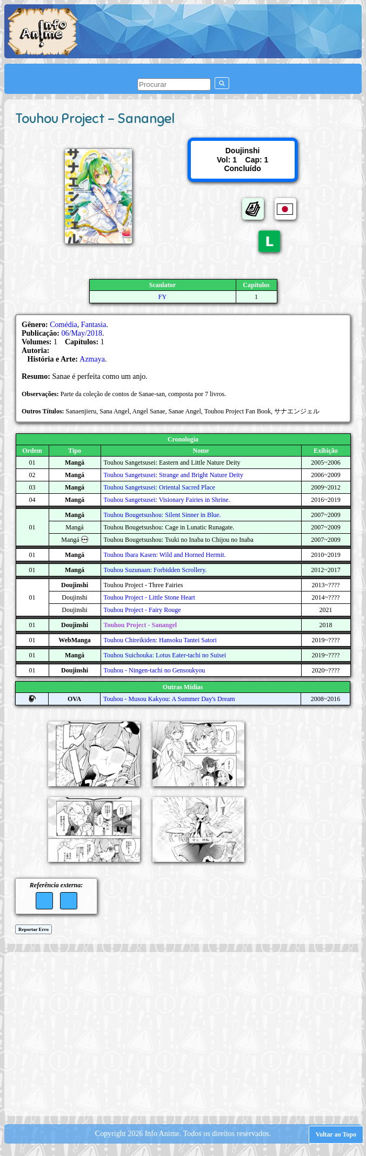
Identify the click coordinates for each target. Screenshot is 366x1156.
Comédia (63, 325)
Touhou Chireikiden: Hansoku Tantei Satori (160, 640)
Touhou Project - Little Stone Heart (149, 597)
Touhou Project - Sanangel (140, 625)
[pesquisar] (174, 84)
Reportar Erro (33, 929)
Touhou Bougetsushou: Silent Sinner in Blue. (162, 515)
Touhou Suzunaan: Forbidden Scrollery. (155, 570)
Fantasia (94, 325)
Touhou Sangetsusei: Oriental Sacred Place (159, 487)
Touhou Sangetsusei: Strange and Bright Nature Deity (173, 475)
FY (162, 297)
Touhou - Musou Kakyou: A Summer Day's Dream (169, 699)
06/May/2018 (82, 333)
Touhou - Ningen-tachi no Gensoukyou (154, 670)
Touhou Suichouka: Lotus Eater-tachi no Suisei (165, 655)
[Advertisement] (188, 1033)
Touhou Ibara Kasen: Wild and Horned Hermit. (165, 555)
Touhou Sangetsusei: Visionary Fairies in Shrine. (167, 500)
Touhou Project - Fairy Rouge (142, 610)
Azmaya (92, 359)
